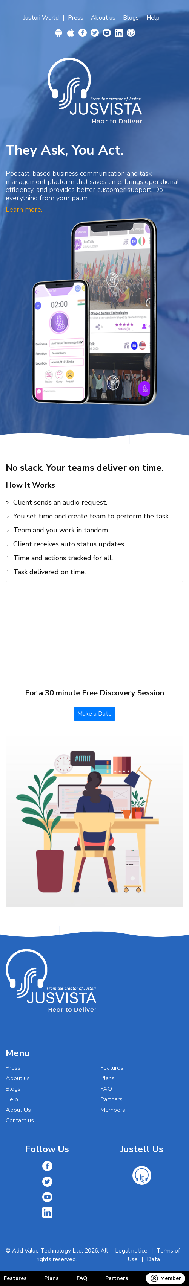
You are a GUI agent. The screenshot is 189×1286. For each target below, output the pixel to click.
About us (103, 18)
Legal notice (131, 1250)
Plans (51, 1278)
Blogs (131, 18)
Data (153, 1259)
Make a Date (94, 714)
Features (15, 1278)
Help (153, 18)
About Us (18, 1110)
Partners (116, 1278)
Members (112, 1110)
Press (75, 18)
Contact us (20, 1120)
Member (165, 1278)
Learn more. (24, 209)
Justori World (41, 18)
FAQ (82, 1278)
